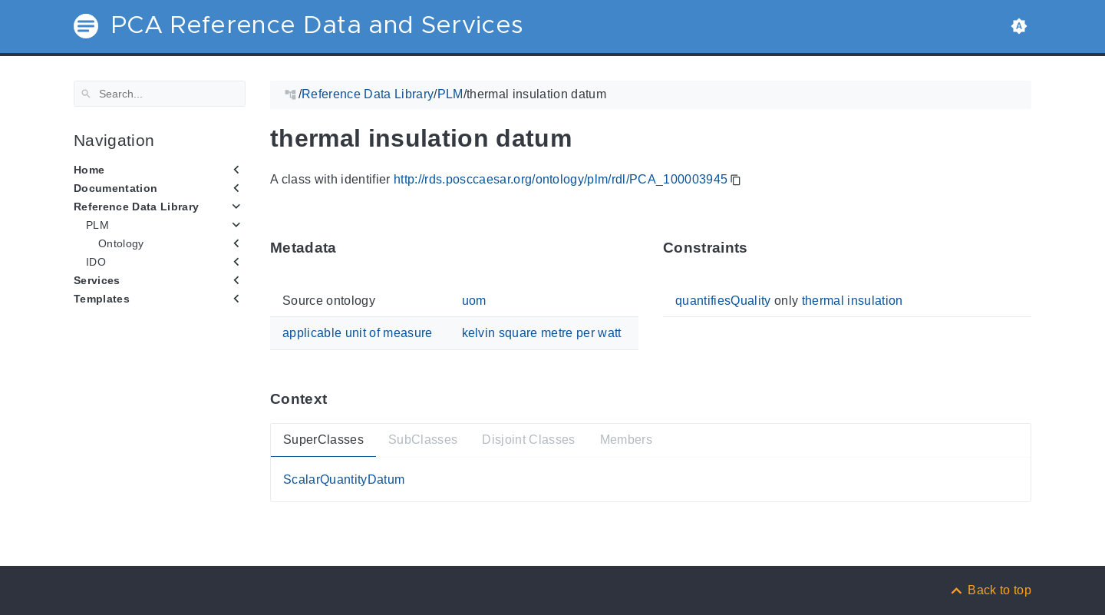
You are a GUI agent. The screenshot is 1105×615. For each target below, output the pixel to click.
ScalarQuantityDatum (343, 478)
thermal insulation (852, 300)
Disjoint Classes (528, 439)
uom (474, 300)
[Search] (160, 94)
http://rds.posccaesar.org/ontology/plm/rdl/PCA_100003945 (560, 179)
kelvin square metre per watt (542, 332)
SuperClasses (323, 439)
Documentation (115, 188)
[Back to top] (989, 590)
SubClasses (422, 439)
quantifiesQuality (723, 300)
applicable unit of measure (357, 332)
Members (626, 439)
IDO (96, 262)
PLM (97, 225)
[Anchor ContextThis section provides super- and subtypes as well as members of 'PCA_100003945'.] (338, 399)
